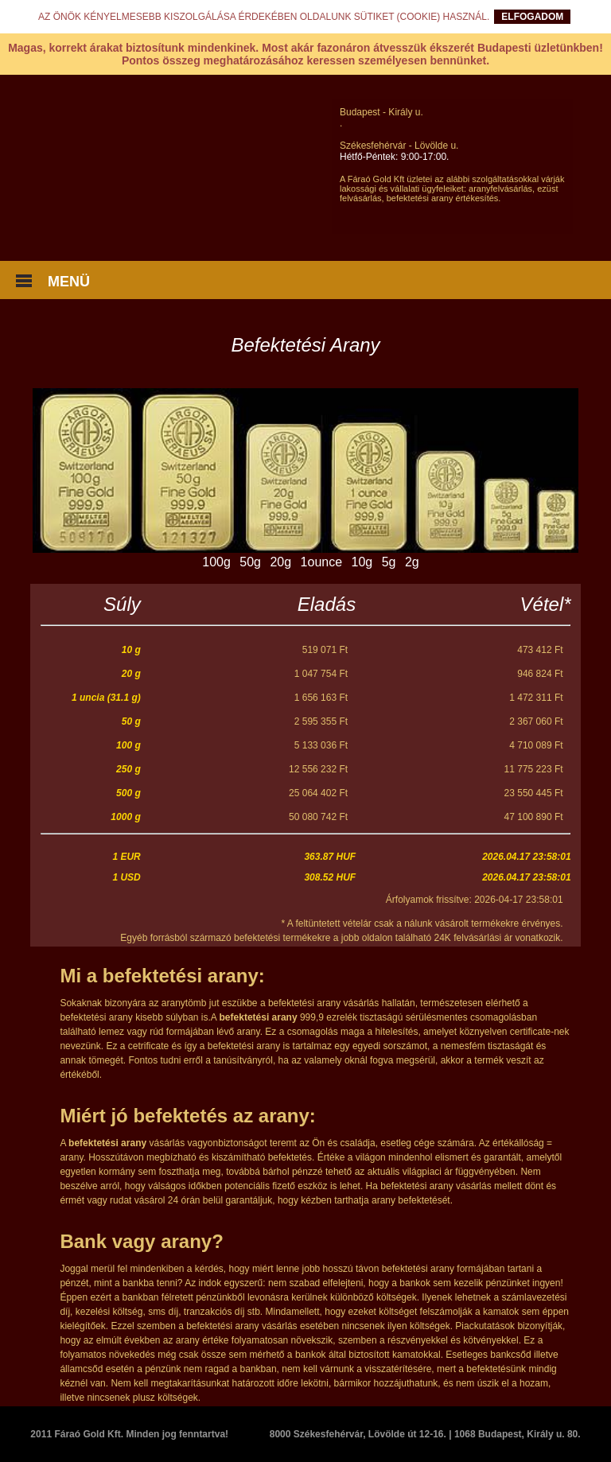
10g (362, 562)
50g (250, 562)
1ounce (322, 562)
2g (412, 562)
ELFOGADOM (532, 16)
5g (389, 562)
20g (280, 562)
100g (216, 562)
